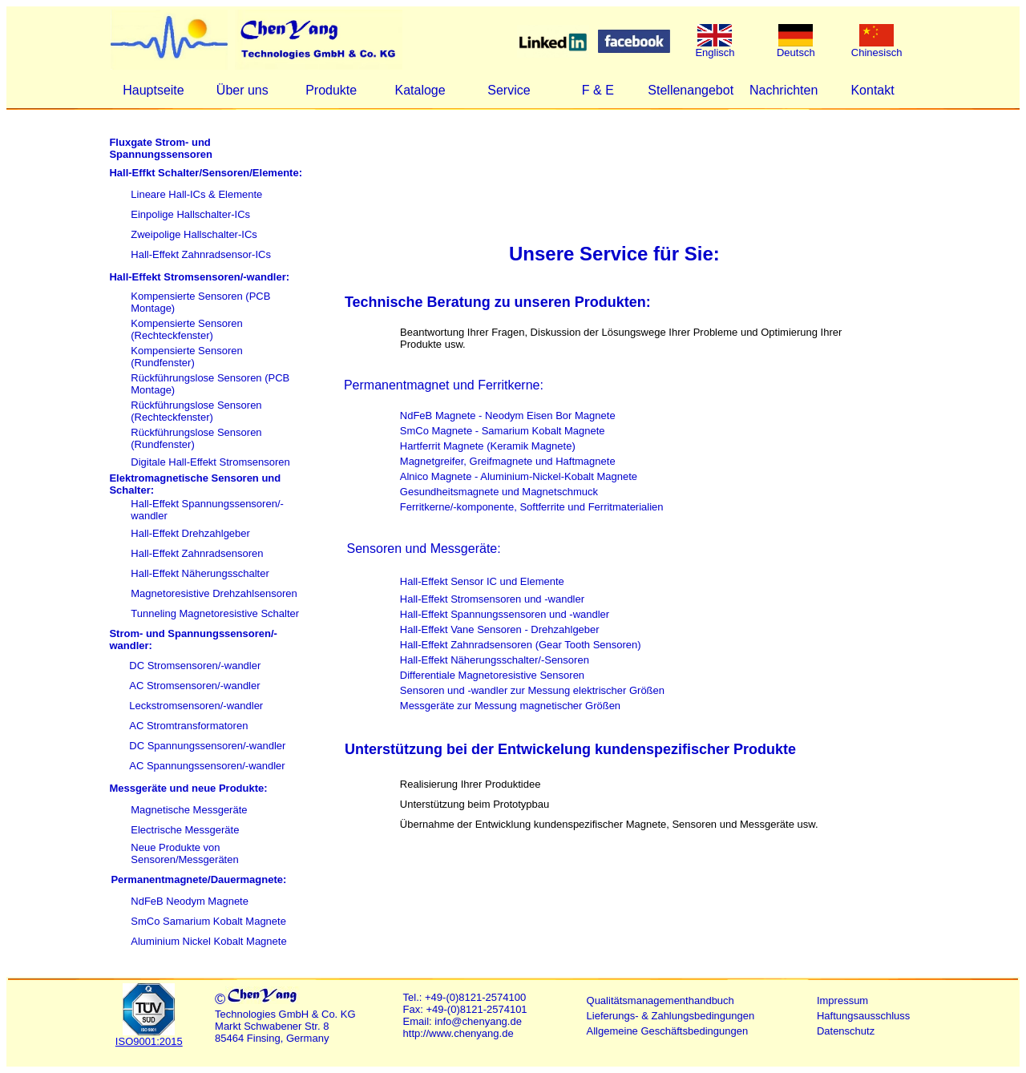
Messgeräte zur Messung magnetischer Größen (510, 706)
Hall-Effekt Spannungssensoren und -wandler (504, 614)
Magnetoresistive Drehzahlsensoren (214, 593)
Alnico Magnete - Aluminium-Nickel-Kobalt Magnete (518, 476)
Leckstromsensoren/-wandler (196, 706)
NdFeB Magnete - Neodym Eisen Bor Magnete (508, 415)
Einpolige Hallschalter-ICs (190, 214)
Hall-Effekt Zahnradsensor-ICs (201, 254)
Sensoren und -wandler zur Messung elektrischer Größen (532, 690)
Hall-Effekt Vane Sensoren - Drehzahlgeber (500, 629)
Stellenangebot (690, 90)
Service (508, 90)
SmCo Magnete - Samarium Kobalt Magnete (502, 431)
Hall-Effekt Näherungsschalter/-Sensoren (494, 660)
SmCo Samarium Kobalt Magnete (208, 921)
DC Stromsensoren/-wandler (195, 666)
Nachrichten (783, 90)
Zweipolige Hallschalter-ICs (194, 234)
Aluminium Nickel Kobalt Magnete (208, 941)
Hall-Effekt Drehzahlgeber (190, 533)
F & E (598, 90)
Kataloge (419, 90)
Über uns (242, 90)
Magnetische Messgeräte (189, 810)
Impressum (842, 1000)
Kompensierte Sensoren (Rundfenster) (186, 357)
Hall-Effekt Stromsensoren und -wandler (492, 599)
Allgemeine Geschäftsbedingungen (668, 1031)
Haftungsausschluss (863, 1016)
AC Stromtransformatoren (188, 726)
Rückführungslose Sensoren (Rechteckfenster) (196, 411)
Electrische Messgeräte (185, 830)
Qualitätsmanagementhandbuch (660, 1000)
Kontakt (872, 90)
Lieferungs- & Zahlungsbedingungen (671, 1016)
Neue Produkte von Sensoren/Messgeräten (184, 853)
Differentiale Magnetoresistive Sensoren (492, 675)
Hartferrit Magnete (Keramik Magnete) (488, 446)
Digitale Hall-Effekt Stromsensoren (210, 462)
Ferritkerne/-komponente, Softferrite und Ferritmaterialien (532, 507)
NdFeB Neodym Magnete (189, 901)
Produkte (331, 90)
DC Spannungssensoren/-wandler (207, 746)
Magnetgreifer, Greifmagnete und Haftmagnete (508, 461)
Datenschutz (846, 1031)
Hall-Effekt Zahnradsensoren (197, 553)
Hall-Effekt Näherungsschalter (200, 573)
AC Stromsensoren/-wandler (194, 686)
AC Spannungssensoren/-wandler (207, 766)
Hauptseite (153, 90)
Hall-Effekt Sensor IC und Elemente (482, 581)
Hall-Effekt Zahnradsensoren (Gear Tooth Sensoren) (520, 645)
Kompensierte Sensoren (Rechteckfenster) (186, 329)
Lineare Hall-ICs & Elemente (196, 194)
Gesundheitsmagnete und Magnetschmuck (499, 492)
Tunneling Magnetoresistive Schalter (215, 613)
